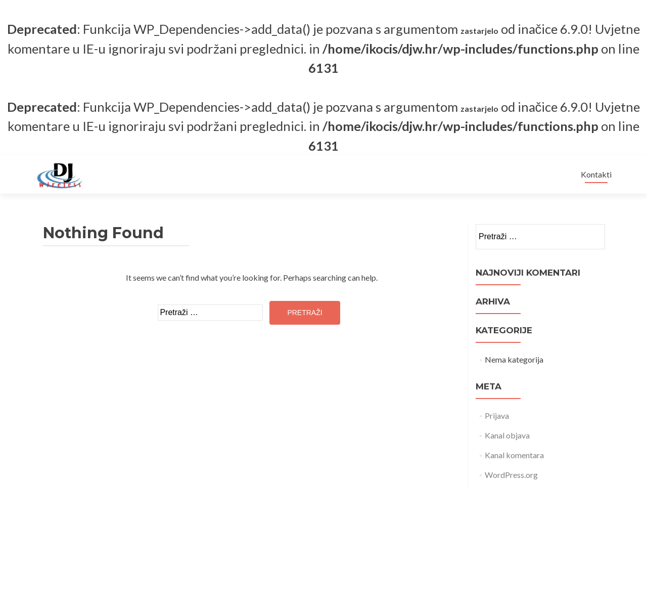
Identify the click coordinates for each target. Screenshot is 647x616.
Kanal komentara (514, 455)
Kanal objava (507, 435)
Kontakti (596, 174)
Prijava (497, 415)
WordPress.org (511, 474)
